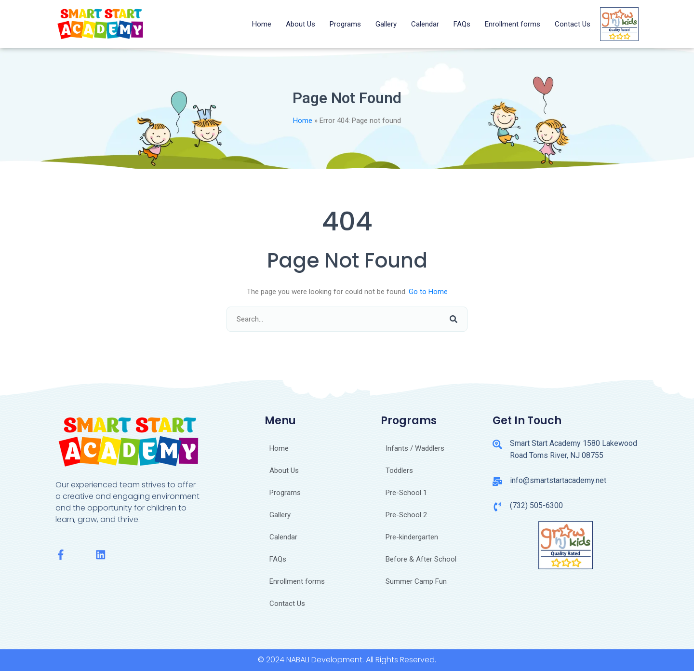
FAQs (462, 24)
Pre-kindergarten (412, 537)
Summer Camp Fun (416, 581)
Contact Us (572, 24)
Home (261, 24)
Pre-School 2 (406, 514)
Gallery (386, 24)
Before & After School (421, 559)
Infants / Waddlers (415, 448)
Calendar (425, 24)
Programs (345, 24)
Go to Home (428, 291)
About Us (300, 24)
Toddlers (399, 470)
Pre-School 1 (406, 492)
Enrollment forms (512, 24)
